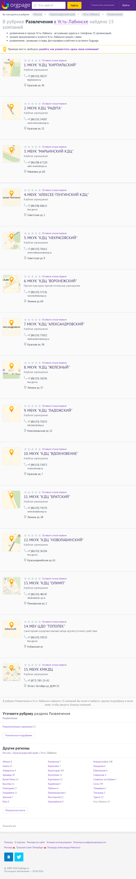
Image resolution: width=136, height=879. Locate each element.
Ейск (5, 801)
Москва (8, 847)
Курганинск (54, 779)
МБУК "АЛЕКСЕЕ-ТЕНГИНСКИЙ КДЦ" (56, 195)
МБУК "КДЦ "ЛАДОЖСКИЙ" (48, 410)
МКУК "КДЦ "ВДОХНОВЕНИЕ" (51, 454)
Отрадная (98, 766)
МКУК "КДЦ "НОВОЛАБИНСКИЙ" (54, 540)
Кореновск (53, 766)
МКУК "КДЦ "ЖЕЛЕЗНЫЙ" (47, 367)
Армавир (7, 775)
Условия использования (59, 842)
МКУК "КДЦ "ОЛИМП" (44, 583)
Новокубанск (55, 801)
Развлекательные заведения (18, 726)
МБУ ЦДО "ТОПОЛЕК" (44, 626)
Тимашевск (99, 788)
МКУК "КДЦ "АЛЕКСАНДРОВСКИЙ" (54, 324)
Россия (6, 752)
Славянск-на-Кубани (104, 779)
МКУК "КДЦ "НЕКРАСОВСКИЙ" (50, 238)
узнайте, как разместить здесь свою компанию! (69, 49)
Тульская (20, 847)
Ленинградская (56, 792)
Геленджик (8, 788)
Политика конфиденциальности (89, 842)
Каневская (53, 761)
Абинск (6, 761)
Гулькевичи (8, 792)
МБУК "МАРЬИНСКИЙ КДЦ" (48, 151)
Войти (126, 5)
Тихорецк (98, 792)
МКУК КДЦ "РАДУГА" (43, 108)
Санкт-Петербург (34, 847)
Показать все (9, 825)
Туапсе (96, 797)
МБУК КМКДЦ (38, 669)
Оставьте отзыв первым (54, 60)
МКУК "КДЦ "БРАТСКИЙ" (47, 497)
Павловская (99, 770)
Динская (7, 797)
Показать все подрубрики (18, 735)
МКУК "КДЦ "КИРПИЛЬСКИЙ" (50, 65)
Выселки (7, 783)
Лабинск (52, 788)
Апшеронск (8, 770)
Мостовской (54, 797)
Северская (98, 775)
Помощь (8, 842)
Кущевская (53, 783)
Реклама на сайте (36, 842)
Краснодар (54, 770)
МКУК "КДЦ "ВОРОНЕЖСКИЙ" (50, 281)
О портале (20, 842)
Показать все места (15, 810)
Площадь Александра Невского (63, 847)
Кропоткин (53, 775)
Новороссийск (100, 761)
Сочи (96, 783)
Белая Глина (9, 779)
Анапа (6, 766)
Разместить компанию (103, 5)
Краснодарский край (25, 752)
